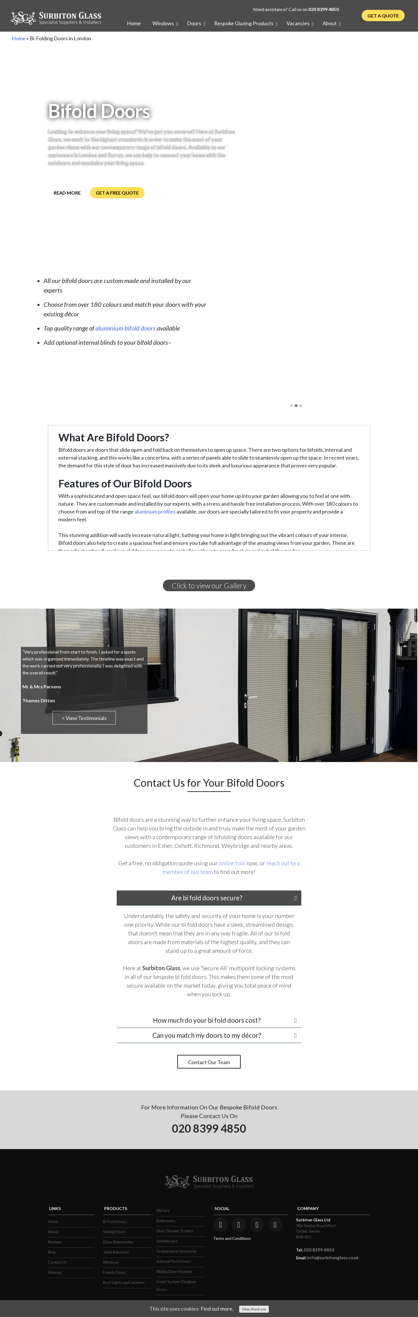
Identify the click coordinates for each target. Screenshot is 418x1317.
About (53, 1231)
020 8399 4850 (323, 9)
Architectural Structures (176, 1251)
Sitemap (55, 1272)
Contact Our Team (209, 1062)
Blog (51, 1252)
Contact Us (57, 1262)
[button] (291, 406)
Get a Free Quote (117, 192)
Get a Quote (383, 15)
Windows (111, 1262)
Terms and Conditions (232, 1238)
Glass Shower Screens (174, 1231)
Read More (67, 192)
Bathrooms (165, 1220)
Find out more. (217, 1308)
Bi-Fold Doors (115, 1221)
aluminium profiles (155, 511)
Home (19, 38)
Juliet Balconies (116, 1252)
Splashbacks (166, 1241)
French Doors (114, 1272)
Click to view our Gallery (209, 585)
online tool (232, 862)
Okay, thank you (254, 1309)
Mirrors (162, 1210)
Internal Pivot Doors (173, 1261)
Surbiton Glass (161, 967)
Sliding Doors (114, 1231)
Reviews (55, 1242)
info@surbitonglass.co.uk (333, 1257)
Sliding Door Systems (174, 1271)
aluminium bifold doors (126, 328)
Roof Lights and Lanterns (124, 1282)
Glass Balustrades (118, 1242)
